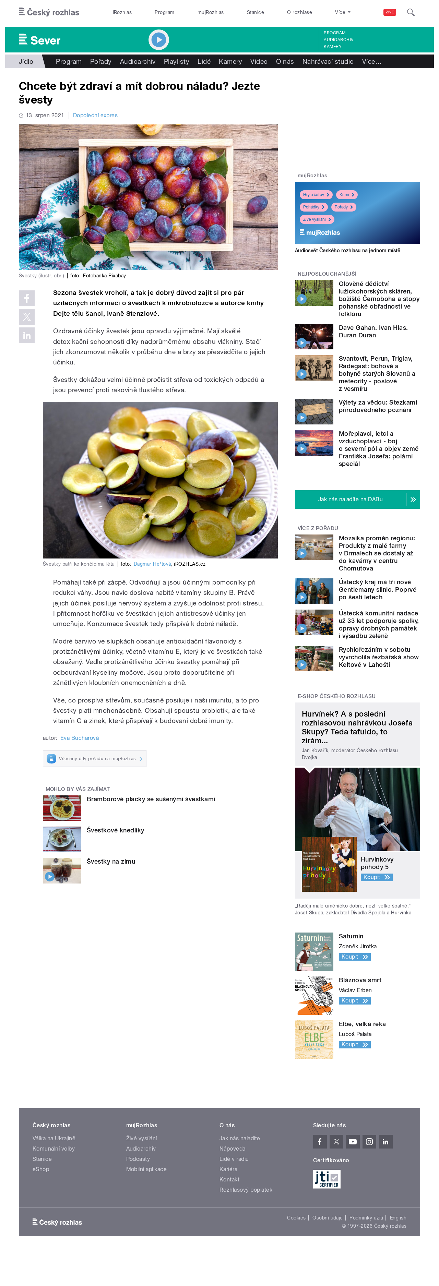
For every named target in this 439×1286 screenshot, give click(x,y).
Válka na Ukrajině (54, 1138)
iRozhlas (122, 12)
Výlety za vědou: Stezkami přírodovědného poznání (378, 406)
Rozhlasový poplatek (246, 1190)
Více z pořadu (318, 528)
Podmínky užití (366, 1218)
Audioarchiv (338, 39)
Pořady (101, 61)
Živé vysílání (317, 219)
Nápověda (233, 1148)
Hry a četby (316, 194)
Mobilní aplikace (146, 1169)
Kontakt (229, 1179)
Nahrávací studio (328, 61)
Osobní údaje (327, 1218)
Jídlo (26, 61)
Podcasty (138, 1159)
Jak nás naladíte (240, 1138)
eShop (41, 1169)
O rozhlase (299, 12)
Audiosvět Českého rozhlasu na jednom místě (347, 250)
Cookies (296, 1218)
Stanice (255, 12)
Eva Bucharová (79, 738)
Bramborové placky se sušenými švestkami (151, 799)
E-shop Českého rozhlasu (337, 696)
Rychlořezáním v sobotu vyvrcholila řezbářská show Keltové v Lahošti (379, 657)
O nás (285, 61)
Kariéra (228, 1169)
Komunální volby (54, 1148)
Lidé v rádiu (234, 1159)
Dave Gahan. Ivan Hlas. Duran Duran (373, 331)
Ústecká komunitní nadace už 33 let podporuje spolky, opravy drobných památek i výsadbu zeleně (379, 624)
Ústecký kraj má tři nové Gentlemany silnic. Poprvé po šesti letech (377, 589)
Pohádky (313, 207)
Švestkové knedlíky (115, 830)
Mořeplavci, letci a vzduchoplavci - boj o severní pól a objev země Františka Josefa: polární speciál (378, 448)
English (398, 1218)
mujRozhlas (211, 12)
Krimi (347, 194)
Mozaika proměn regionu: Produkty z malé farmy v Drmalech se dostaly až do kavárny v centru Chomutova (377, 553)
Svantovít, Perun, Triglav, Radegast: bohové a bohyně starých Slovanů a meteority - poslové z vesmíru (377, 373)
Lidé (204, 61)
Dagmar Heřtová (152, 564)
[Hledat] (411, 12)
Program (164, 12)
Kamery (333, 46)
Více (372, 61)
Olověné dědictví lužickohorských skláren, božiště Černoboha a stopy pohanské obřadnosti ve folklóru (379, 298)
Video (259, 61)
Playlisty (176, 61)
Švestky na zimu (111, 861)
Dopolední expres (95, 115)
